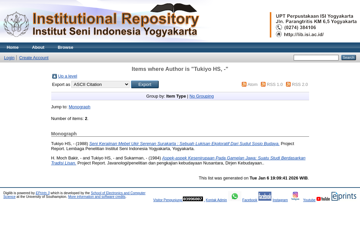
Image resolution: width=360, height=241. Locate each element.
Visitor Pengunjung (168, 200)
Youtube (309, 200)
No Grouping (202, 96)
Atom (252, 84)
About (38, 47)
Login (9, 57)
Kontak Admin (216, 200)
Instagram (280, 200)
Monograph (79, 106)
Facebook (249, 200)
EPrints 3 (43, 193)
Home (13, 47)
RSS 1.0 (275, 84)
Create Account (34, 57)
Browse (65, 47)
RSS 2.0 (300, 84)
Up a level (67, 76)
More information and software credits (96, 197)
